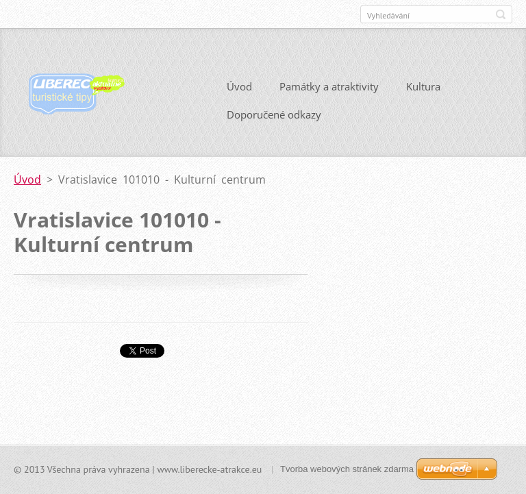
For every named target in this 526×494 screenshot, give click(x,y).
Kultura (423, 86)
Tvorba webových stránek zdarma (347, 469)
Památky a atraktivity (329, 86)
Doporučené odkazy (274, 114)
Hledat (500, 14)
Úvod (239, 86)
